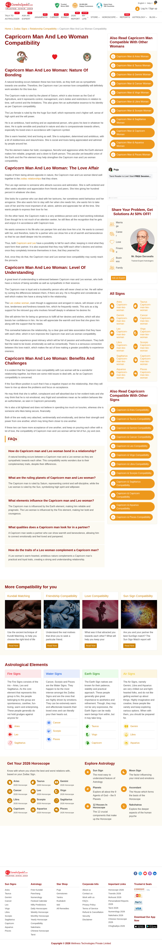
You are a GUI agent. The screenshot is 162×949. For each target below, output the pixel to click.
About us (86, 890)
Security (86, 916)
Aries (17, 726)
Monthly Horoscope (40, 916)
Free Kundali (37, 890)
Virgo (94, 734)
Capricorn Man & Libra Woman (130, 101)
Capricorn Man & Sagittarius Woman (128, 121)
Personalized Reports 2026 (118, 902)
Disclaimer (87, 919)
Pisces (56, 739)
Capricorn (97, 743)
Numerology (36, 897)
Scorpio (57, 731)
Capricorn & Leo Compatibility (129, 446)
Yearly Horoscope (39, 919)
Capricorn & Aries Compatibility (130, 410)
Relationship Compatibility (43, 29)
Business (116, 260)
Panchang (35, 893)
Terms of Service (90, 908)
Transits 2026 (114, 893)
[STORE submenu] (99, 17)
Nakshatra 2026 (115, 915)
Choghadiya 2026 (116, 926)
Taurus (95, 726)
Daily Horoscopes (39, 908)
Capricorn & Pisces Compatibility (130, 517)
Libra (133, 734)
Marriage (116, 224)
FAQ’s (85, 901)
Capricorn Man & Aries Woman (130, 56)
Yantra (60, 897)
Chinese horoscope (40, 931)
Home (8, 29)
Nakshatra (35, 927)
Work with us (88, 897)
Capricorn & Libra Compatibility (130, 464)
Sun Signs (10, 884)
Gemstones (62, 893)
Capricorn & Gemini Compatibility (131, 428)
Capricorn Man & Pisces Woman (130, 154)
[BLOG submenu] (156, 17)
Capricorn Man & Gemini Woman (131, 74)
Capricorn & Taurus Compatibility (131, 419)
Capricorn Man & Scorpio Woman (131, 111)
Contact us (87, 893)
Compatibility (37, 923)
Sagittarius (19, 743)
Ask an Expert (118, 278)
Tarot (33, 934)
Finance (116, 250)
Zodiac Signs (20, 29)
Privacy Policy (89, 905)
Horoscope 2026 (116, 890)
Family (116, 268)
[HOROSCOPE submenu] (117, 17)
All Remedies (63, 908)
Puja (59, 890)
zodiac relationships (30, 178)
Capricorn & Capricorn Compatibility (125, 495)
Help (149, 3)
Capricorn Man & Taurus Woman (130, 65)
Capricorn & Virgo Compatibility (130, 455)
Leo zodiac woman (19, 303)
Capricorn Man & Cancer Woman (131, 83)
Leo (16, 734)
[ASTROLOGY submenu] (146, 17)
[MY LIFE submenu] (87, 17)
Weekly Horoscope (39, 912)
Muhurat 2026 (114, 897)
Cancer (57, 722)
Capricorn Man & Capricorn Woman (128, 133)
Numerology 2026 (116, 911)
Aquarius (134, 743)
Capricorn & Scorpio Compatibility (131, 473)
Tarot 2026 (113, 908)
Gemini (134, 726)
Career (116, 234)
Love (115, 242)
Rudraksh (61, 901)
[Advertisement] (81, 846)
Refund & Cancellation (92, 912)
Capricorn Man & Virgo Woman (130, 92)
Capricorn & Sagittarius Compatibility (126, 483)
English (141, 3)
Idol (58, 905)
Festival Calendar (39, 901)
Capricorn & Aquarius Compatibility (125, 507)
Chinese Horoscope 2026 (117, 920)
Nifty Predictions (38, 905)
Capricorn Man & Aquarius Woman (127, 144)
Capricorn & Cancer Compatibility (131, 437)
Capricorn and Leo (26, 243)
